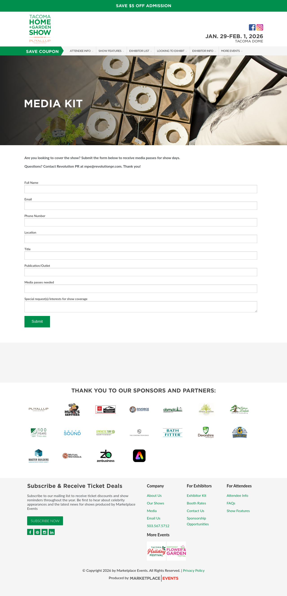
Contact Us (195, 510)
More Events (230, 51)
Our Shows (155, 503)
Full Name (31, 182)
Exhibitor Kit (196, 495)
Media (152, 510)
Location (30, 232)
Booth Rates (196, 503)
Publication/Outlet (37, 265)
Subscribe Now (45, 521)
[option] (143, 100)
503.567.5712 (158, 526)
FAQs (231, 503)
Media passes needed (39, 282)
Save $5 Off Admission (143, 5)
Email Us (153, 518)
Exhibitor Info (202, 51)
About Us (154, 495)
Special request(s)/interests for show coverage (55, 299)
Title (27, 249)
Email (28, 199)
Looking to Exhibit (170, 51)
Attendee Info (80, 51)
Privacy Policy (194, 570)
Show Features (109, 51)
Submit (37, 321)
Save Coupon (42, 51)
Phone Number (34, 216)
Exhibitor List (139, 51)
